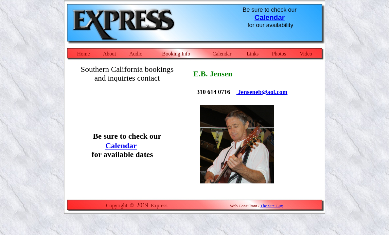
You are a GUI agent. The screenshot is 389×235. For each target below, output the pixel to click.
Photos (279, 53)
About (109, 53)
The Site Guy (271, 205)
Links (252, 53)
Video (306, 53)
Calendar (270, 17)
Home (83, 53)
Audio (135, 53)
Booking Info (176, 53)
